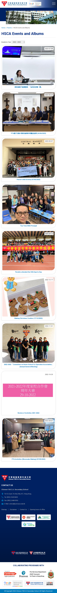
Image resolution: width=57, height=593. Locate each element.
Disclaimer (13, 509)
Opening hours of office (37, 509)
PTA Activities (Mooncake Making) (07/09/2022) (28, 459)
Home (3, 28)
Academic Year (6, 42)
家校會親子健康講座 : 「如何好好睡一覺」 (28, 87)
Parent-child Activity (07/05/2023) (28, 179)
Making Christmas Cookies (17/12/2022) (28, 318)
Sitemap (4, 509)
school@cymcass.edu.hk (17, 504)
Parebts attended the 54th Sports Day (28, 272)
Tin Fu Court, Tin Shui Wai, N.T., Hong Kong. (17, 494)
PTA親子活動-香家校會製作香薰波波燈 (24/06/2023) (28, 133)
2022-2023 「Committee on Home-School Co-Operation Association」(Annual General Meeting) (28, 366)
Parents (9, 28)
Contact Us (23, 509)
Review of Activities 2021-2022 (28, 413)
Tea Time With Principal (28, 226)
